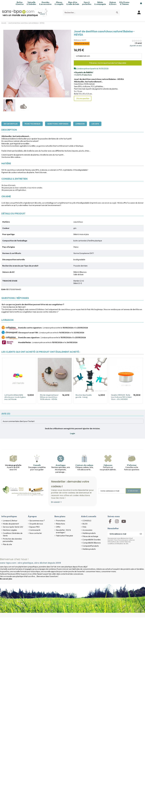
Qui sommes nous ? (37, 520)
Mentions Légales (10, 530)
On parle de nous (36, 524)
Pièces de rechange (90, 536)
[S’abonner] (141, 533)
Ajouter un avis (136, 45)
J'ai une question (82, 98)
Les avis (95, 124)
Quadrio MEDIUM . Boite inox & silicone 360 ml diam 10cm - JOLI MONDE (121, 397)
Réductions (60, 524)
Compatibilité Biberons (91, 543)
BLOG (84, 524)
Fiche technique (32, 124)
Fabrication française (64, 535)
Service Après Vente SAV (13, 527)
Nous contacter (35, 533)
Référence (77, 40)
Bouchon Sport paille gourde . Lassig (84, 396)
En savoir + (56, 502)
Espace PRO (34, 527)
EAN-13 (4, 289)
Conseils (37, 465)
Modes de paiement (11, 524)
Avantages (61, 465)
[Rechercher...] (117, 12)
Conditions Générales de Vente (12, 534)
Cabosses (108, 465)
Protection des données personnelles (12, 540)
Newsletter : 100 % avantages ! (63, 531)
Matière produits (89, 533)
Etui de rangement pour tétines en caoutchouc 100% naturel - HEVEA (49, 397)
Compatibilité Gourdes (91, 539)
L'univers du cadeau (84, 465)
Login (72, 433)
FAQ (84, 527)
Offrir (58, 527)
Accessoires (87, 530)
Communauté (34, 530)
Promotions (60, 520)
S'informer (132, 465)
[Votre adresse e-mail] (123, 533)
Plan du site (7, 544)
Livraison (80, 124)
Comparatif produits (90, 546)
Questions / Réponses (57, 124)
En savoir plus (11, 124)
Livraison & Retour (10, 520)
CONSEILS (86, 520)
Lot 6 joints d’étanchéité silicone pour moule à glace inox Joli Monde (15, 397)
